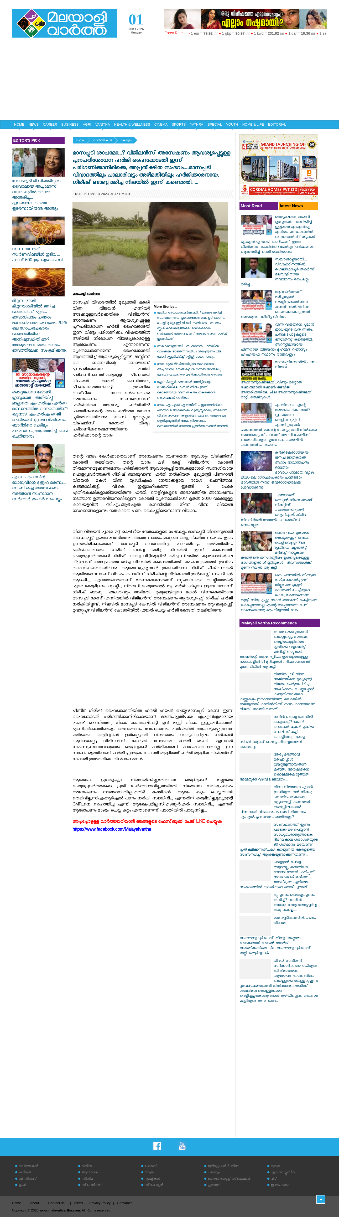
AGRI (87, 124)
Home (16, 1203)
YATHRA (196, 124)
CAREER (50, 124)
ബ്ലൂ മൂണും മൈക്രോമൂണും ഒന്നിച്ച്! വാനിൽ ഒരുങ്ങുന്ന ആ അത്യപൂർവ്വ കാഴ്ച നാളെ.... (295, 903)
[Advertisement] (169, 80)
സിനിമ (87, 1179)
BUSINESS (70, 124)
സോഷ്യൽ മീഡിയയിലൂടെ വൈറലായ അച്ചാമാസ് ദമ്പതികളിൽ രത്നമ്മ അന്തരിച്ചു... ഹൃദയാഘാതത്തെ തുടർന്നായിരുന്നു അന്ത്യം (38, 192)
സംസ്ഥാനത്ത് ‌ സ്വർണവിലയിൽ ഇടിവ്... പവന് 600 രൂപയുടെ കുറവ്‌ (38, 252)
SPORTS (179, 124)
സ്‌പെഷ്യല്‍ (153, 1185)
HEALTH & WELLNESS (132, 124)
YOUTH (232, 124)
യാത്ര (149, 1172)
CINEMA (161, 124)
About (34, 1203)
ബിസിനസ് (27, 1179)
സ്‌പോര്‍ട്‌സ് (92, 1185)
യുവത (275, 1166)
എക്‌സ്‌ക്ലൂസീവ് (283, 1172)
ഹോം (80, 140)
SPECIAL (214, 124)
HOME (19, 124)
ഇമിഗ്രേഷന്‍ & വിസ (223, 1166)
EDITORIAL (277, 124)
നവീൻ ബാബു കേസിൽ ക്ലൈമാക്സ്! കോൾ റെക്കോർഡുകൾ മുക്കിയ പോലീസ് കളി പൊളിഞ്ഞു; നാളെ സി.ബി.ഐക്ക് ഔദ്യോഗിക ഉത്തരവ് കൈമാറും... (276, 732)
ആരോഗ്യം (89, 1172)
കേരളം (126, 140)
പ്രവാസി (214, 1185)
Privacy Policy (100, 1203)
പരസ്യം (213, 1172)
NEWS (34, 124)
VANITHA (102, 124)
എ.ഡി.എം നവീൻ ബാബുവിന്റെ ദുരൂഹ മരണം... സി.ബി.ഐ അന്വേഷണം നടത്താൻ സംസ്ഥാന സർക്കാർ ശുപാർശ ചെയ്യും (39, 486)
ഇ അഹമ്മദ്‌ (280, 1185)
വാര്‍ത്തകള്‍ (102, 140)
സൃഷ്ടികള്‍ (152, 1179)
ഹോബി (150, 1166)
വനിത (86, 1166)
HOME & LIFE (253, 124)
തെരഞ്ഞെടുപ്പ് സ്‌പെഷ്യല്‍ (229, 1179)
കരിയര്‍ (24, 1172)
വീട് (273, 1179)
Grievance (124, 1203)
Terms (78, 1203)
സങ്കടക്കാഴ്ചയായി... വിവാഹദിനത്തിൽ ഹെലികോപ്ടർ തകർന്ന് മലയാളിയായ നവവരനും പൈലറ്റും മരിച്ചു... (278, 272)
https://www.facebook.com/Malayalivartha (111, 830)
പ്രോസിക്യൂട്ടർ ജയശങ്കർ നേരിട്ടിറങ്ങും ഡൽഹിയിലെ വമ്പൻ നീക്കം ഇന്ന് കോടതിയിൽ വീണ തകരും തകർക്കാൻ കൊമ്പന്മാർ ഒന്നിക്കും (186, 390)
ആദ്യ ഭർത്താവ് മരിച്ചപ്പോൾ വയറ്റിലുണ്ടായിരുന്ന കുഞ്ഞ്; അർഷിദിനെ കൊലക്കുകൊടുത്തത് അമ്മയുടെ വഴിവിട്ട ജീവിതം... (275, 305)
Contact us (56, 1203)
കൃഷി (22, 1185)
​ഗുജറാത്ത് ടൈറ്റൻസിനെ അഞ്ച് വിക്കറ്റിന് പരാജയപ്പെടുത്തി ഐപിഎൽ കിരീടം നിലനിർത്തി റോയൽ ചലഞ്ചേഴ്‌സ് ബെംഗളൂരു (276, 510)
